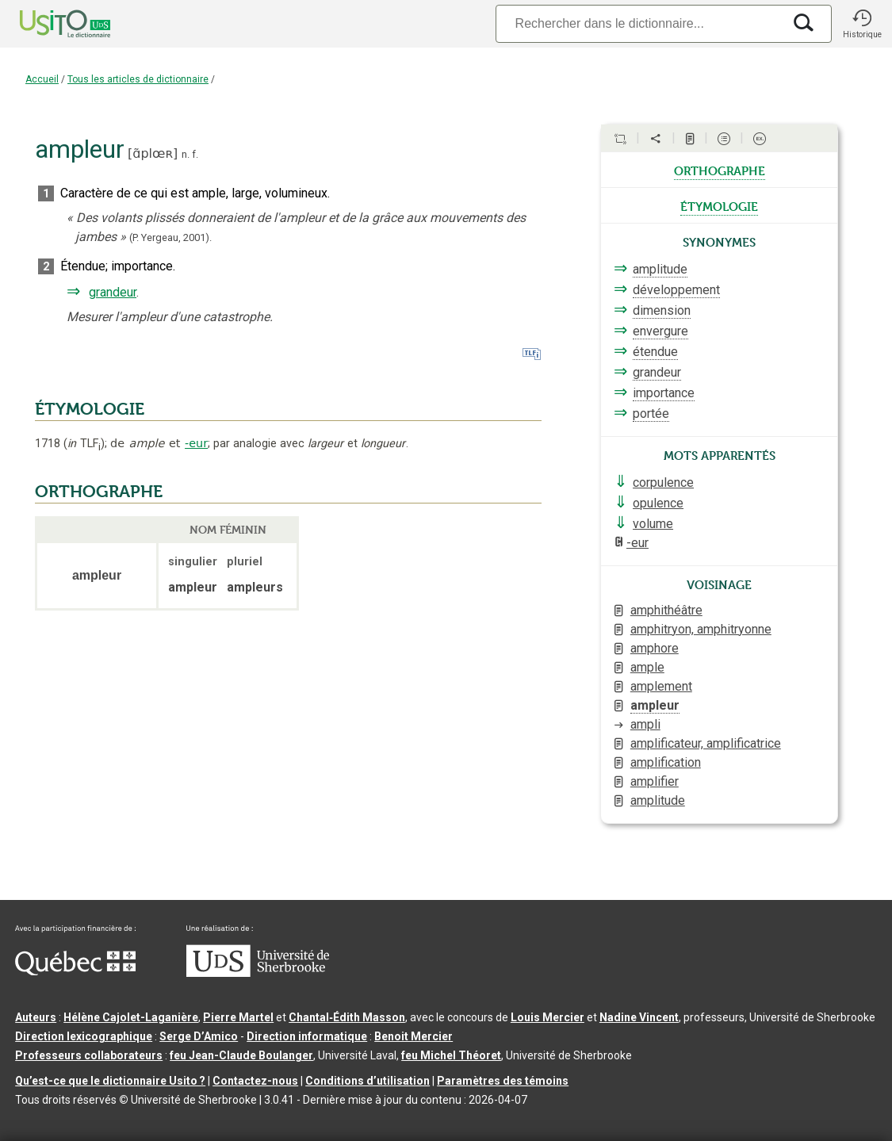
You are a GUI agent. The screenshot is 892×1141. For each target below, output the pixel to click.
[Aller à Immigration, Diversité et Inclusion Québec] (75, 971)
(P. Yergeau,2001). (170, 237)
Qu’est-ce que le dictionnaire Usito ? (110, 1080)
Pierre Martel (238, 1017)
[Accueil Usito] (47, 24)
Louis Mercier (547, 1017)
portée (651, 413)
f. (195, 154)
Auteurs (35, 1017)
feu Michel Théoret (451, 1055)
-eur (196, 443)
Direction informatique (307, 1036)
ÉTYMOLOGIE (89, 409)
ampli (645, 724)
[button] (862, 24)
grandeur (112, 292)
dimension (662, 310)
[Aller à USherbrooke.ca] (257, 973)
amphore (654, 648)
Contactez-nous (255, 1080)
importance (664, 392)
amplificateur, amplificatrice (705, 743)
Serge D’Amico (198, 1036)
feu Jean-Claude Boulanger (241, 1055)
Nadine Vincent (639, 1017)
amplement (661, 686)
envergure (660, 331)
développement (676, 289)
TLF (84, 443)
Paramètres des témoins (503, 1080)
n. (186, 154)
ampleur (655, 705)
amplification (665, 762)
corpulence (663, 482)
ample (647, 667)
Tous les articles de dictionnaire (138, 79)
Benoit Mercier (413, 1036)
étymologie (719, 205)
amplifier (654, 781)
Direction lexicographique (83, 1036)
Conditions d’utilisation (367, 1080)
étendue (655, 351)
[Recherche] (639, 23)
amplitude (660, 269)
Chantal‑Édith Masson (347, 1017)
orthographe (719, 169)
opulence (658, 503)
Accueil (42, 79)
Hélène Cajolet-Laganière (130, 1017)
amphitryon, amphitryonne (700, 629)
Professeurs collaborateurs (89, 1055)
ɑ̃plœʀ (152, 153)
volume (653, 523)
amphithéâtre (666, 610)
